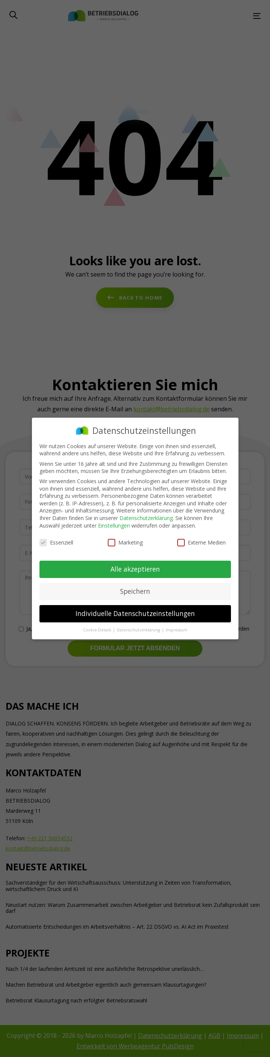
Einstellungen (114, 525)
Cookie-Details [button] (97, 630)
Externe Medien (201, 542)
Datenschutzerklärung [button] (139, 630)
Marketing (125, 542)
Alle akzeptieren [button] (135, 568)
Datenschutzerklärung (146, 518)
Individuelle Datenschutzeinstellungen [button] (135, 613)
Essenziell (56, 542)
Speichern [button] (135, 591)
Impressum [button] (176, 630)
